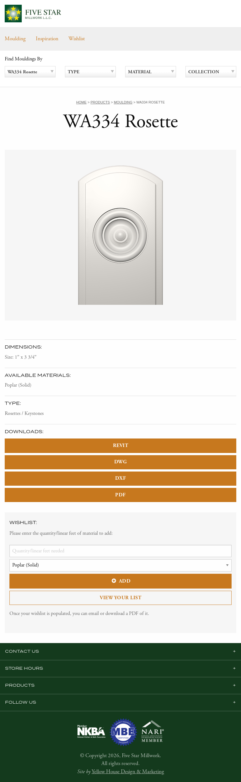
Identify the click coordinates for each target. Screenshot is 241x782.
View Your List (120, 598)
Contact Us (22, 651)
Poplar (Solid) (18, 385)
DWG (120, 462)
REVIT (120, 445)
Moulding (15, 38)
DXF (120, 478)
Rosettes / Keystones (24, 413)
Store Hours (24, 668)
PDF (120, 495)
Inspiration (47, 38)
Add (120, 581)
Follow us (20, 702)
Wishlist (76, 38)
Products (20, 685)
